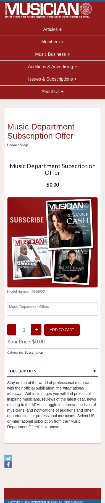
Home (12, 145)
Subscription (34, 352)
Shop (24, 145)
